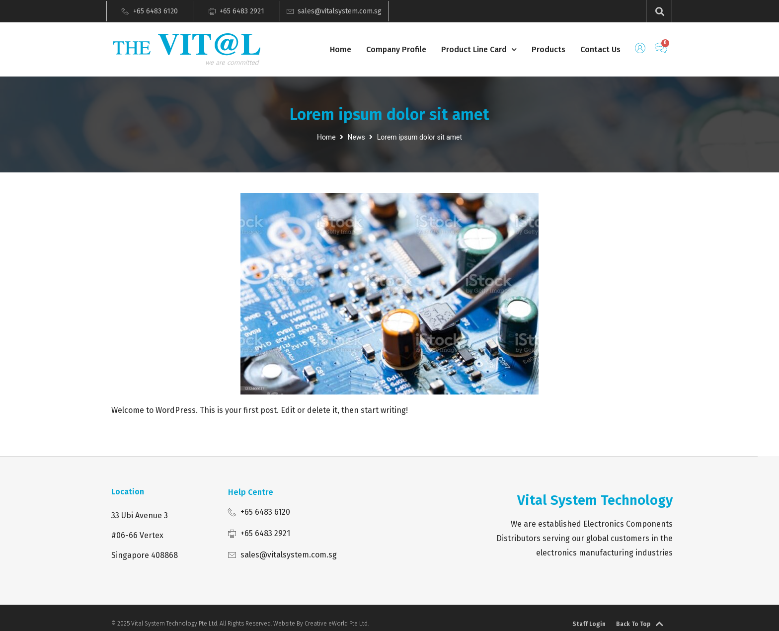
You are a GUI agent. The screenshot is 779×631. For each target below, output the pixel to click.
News (356, 137)
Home (340, 49)
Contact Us (600, 49)
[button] (659, 11)
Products (548, 49)
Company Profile (396, 49)
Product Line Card (479, 50)
